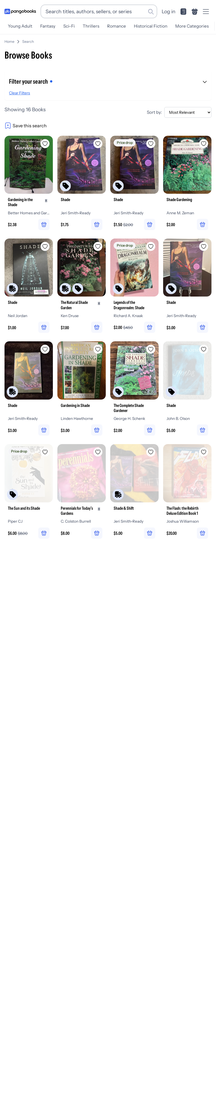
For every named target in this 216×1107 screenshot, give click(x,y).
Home (9, 41)
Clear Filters (19, 92)
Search (28, 41)
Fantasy (47, 26)
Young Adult (20, 26)
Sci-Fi (69, 26)
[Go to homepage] (20, 11)
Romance (116, 26)
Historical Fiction (150, 26)
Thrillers (91, 26)
